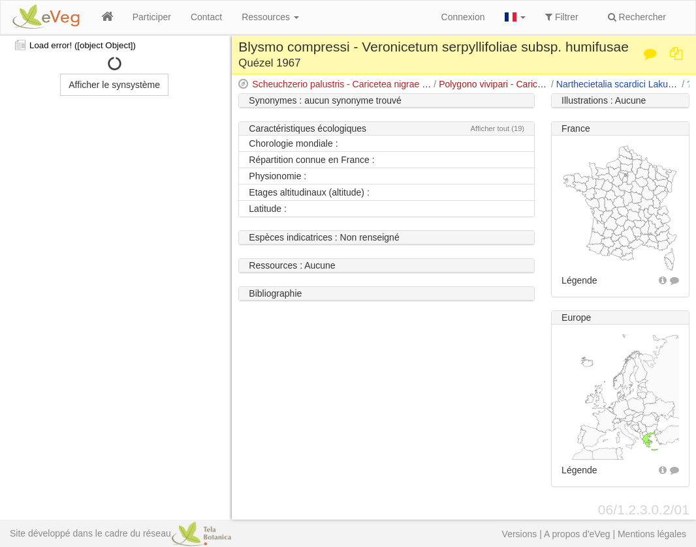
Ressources (270, 17)
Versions (519, 534)
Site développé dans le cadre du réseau (120, 533)
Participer (152, 17)
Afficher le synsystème (114, 85)
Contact (206, 17)
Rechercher (637, 17)
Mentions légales (652, 534)
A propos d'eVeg (577, 534)
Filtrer (561, 17)
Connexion (463, 17)
